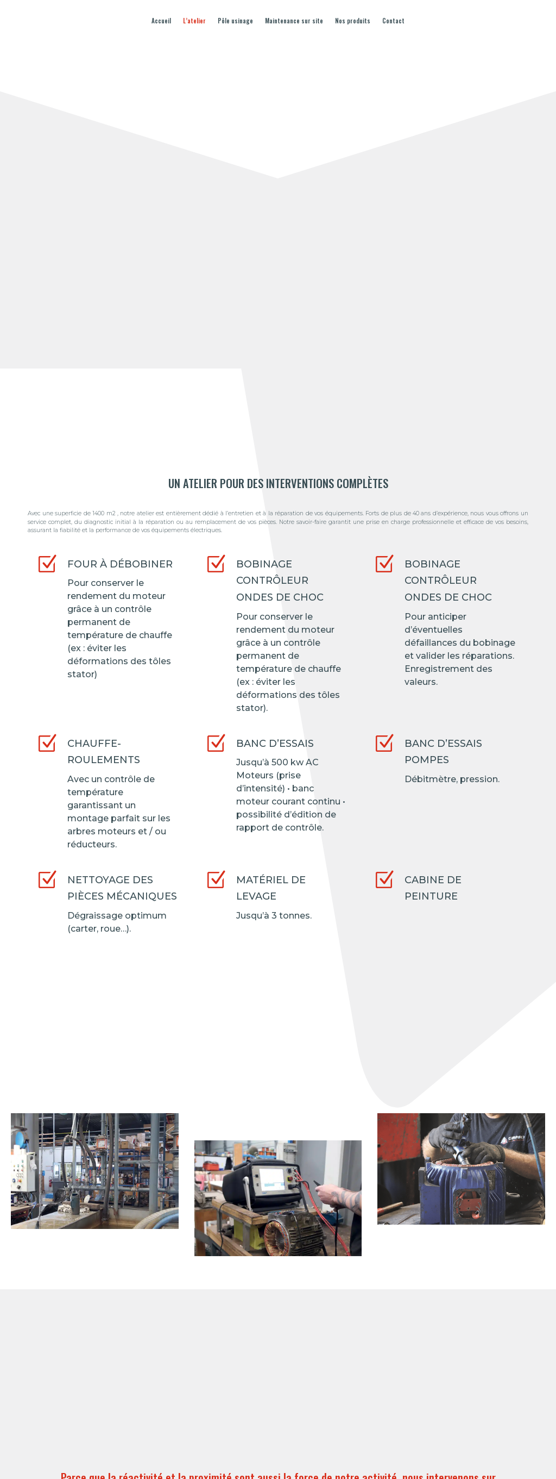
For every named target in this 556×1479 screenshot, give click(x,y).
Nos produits (352, 21)
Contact (393, 21)
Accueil (161, 21)
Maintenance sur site (294, 21)
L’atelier (194, 21)
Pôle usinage (235, 21)
